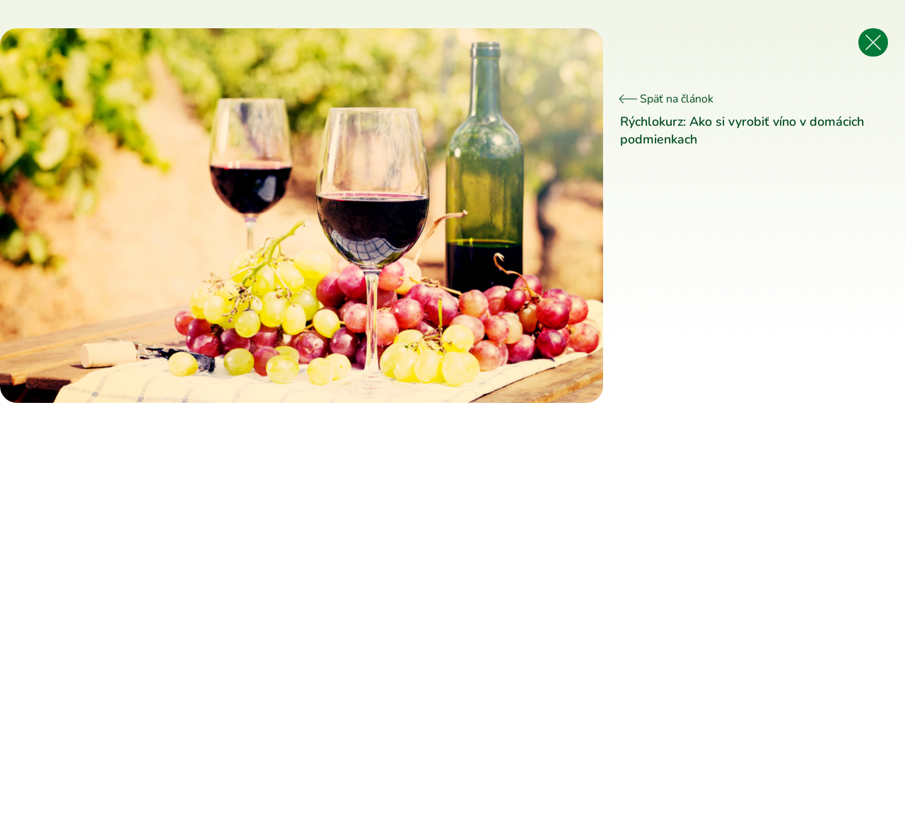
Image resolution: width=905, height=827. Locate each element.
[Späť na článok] (873, 42)
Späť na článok (666, 99)
